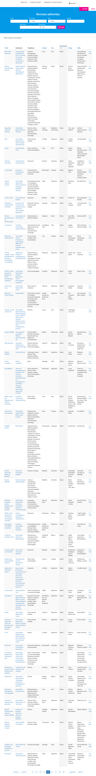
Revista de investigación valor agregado (9, 691)
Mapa (93, 9)
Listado (85, 9)
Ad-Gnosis (8, 645)
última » (80, 772)
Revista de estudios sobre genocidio (9, 702)
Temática (32, 18)
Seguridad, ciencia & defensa (8, 130)
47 (56, 772)
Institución (23, 24)
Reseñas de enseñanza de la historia (9, 205)
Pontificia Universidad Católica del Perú (21, 227)
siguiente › (73, 772)
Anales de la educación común (8, 570)
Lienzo (7, 148)
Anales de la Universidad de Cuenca (9, 561)
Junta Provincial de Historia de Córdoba (20, 669)
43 (40, 772)
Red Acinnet (19, 426)
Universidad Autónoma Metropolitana (20, 537)
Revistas (24, 2)
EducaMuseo (8, 368)
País (49, 18)
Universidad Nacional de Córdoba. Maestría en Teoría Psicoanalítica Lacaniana (20, 277)
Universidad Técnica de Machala (19, 551)
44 (44, 772)
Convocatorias (35, 2)
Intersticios (8, 753)
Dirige (70, 48)
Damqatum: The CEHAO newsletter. (8, 526)
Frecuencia (42, 24)
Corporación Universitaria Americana (19, 647)
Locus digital (8, 170)
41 (32, 772)
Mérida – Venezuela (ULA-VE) (21, 337)
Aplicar (61, 27)
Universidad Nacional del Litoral (19, 288)
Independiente (20, 293)
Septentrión (8, 676)
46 (52, 772)
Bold (6, 139)
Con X (6, 632)
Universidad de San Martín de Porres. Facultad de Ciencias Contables (20, 55)
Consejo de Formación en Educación (20, 172)
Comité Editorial (20, 352)
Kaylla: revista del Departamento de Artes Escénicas (9, 400)
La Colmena (8, 225)
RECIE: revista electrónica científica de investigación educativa (9, 516)
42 (36, 772)
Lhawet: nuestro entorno (7, 183)
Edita (78, 48)
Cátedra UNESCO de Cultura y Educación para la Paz (20, 245)
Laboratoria (8, 596)
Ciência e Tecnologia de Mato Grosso (20, 72)
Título (12, 18)
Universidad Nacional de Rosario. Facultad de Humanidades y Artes (21, 623)
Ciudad (69, 18)
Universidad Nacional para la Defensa (20, 130)
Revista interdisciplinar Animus (9, 68)
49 (63, 772)
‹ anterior (23, 772)
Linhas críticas (9, 198)
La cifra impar (9, 590)
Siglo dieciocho (9, 343)
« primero (16, 772)
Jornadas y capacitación (53, 2)
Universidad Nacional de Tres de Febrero (20, 702)
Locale (6, 612)
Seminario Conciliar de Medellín (19, 472)
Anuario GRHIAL (9, 332)
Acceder (72, 3)
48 (59, 772)
